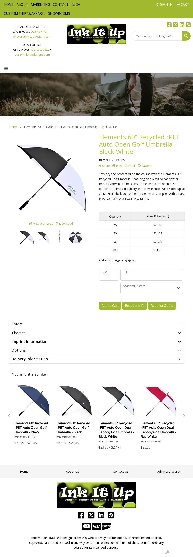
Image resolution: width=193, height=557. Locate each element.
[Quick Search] (156, 36)
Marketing (40, 4)
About (22, 4)
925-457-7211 (40, 31)
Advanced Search (169, 471)
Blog (76, 4)
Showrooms (59, 13)
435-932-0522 (39, 49)
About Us (72, 471)
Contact (61, 4)
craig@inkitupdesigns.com (32, 54)
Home (9, 4)
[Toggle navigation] (6, 69)
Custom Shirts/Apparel (24, 13)
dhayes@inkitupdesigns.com (32, 36)
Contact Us (120, 471)
